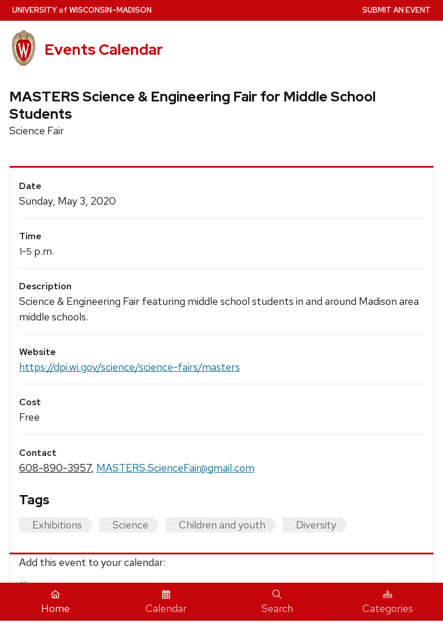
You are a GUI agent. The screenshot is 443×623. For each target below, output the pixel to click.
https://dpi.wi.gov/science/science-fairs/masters (129, 366)
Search (277, 602)
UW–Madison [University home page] (82, 10)
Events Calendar (103, 49)
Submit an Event (396, 10)
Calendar (166, 602)
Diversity (316, 524)
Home (55, 602)
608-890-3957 (55, 467)
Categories (387, 602)
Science (130, 524)
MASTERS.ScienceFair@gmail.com (175, 467)
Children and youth (222, 524)
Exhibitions (57, 524)
